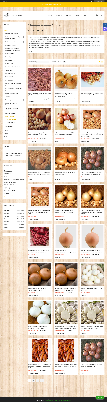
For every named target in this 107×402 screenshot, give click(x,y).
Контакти (68, 15)
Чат (100, 397)
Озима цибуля (11, 122)
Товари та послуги (35, 25)
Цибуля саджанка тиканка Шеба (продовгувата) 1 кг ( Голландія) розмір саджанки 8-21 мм (65, 95)
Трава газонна (9, 70)
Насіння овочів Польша (11, 42)
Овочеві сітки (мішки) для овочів (12, 108)
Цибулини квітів (9, 53)
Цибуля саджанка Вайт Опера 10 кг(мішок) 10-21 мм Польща (37, 327)
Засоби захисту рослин (11, 93)
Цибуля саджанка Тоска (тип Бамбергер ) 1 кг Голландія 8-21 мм (39, 94)
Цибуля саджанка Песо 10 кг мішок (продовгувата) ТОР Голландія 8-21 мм (91, 251)
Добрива (7, 96)
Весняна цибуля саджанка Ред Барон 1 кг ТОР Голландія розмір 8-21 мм (39, 251)
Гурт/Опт (77, 15)
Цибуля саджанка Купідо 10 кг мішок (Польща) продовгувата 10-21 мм (38, 133)
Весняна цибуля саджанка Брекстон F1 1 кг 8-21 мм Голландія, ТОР (92, 365)
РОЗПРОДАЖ (9, 63)
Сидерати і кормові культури (13, 66)
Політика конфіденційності (64, 400)
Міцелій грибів (9, 56)
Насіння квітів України (11, 45)
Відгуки (6, 133)
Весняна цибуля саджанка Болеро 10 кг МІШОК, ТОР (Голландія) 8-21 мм (66, 289)
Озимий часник (9, 126)
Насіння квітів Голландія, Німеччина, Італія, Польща (12, 49)
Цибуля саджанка (46, 25)
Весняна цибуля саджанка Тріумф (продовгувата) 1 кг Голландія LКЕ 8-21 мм (65, 212)
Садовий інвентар (10, 73)
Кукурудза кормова (10, 113)
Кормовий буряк (9, 60)
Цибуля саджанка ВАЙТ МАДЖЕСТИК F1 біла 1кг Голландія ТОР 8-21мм (92, 327)
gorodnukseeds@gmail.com (11, 195)
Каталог (58, 15)
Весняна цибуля (11, 119)
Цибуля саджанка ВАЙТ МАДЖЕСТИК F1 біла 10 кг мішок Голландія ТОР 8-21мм (66, 327)
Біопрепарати (9, 100)
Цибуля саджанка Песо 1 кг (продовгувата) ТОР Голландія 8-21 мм (65, 251)
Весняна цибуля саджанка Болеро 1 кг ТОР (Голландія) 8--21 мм (39, 289)
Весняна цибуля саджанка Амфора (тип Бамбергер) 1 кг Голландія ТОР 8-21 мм (66, 365)
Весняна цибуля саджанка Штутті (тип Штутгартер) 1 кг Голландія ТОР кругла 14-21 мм (39, 212)
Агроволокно (9, 80)
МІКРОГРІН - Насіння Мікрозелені (11, 104)
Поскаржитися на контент (51, 400)
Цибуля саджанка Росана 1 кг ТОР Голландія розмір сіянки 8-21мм (64, 133)
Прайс (6, 137)
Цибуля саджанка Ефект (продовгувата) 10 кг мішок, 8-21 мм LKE (92, 94)
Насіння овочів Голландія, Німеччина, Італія (12, 37)
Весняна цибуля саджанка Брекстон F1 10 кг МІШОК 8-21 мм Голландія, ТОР (91, 173)
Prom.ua (61, 398)
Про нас (6, 130)
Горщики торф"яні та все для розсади (13, 84)
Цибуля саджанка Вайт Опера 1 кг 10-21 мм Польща (92, 289)
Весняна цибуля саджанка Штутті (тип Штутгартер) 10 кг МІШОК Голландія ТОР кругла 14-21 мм (92, 134)
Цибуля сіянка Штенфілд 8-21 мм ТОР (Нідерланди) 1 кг (65, 173)
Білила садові (9, 76)
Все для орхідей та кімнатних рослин (13, 89)
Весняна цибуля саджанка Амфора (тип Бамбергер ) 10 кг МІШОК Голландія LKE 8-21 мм (39, 366)
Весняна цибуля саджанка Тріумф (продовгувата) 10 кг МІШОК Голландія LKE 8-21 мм (91, 212)
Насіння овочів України (11, 33)
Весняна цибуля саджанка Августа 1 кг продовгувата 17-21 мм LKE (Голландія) (39, 173)
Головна (49, 15)
